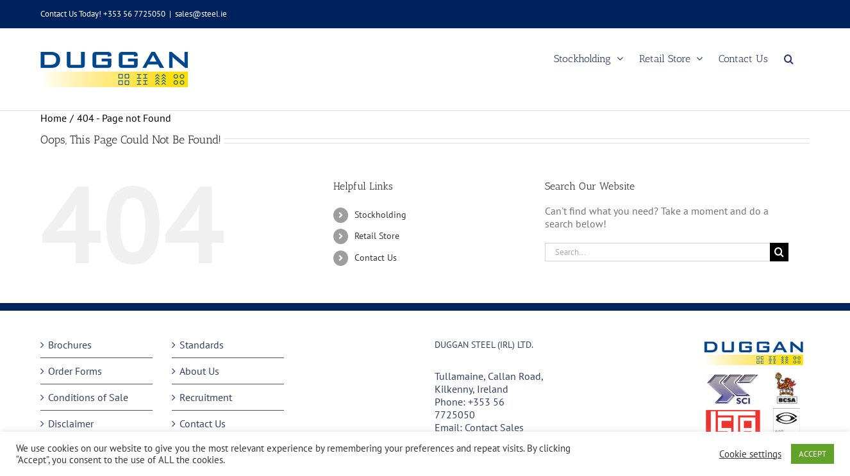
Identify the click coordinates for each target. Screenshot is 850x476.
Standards (201, 344)
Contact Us (375, 257)
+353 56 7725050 (469, 408)
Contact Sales (494, 427)
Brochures (70, 344)
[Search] (779, 252)
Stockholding (380, 214)
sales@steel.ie (201, 13)
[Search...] (657, 252)
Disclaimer (71, 423)
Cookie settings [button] (750, 454)
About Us (199, 371)
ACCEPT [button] (812, 453)
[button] (789, 58)
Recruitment (205, 397)
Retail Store (376, 236)
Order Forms (75, 371)
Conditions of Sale (88, 397)
